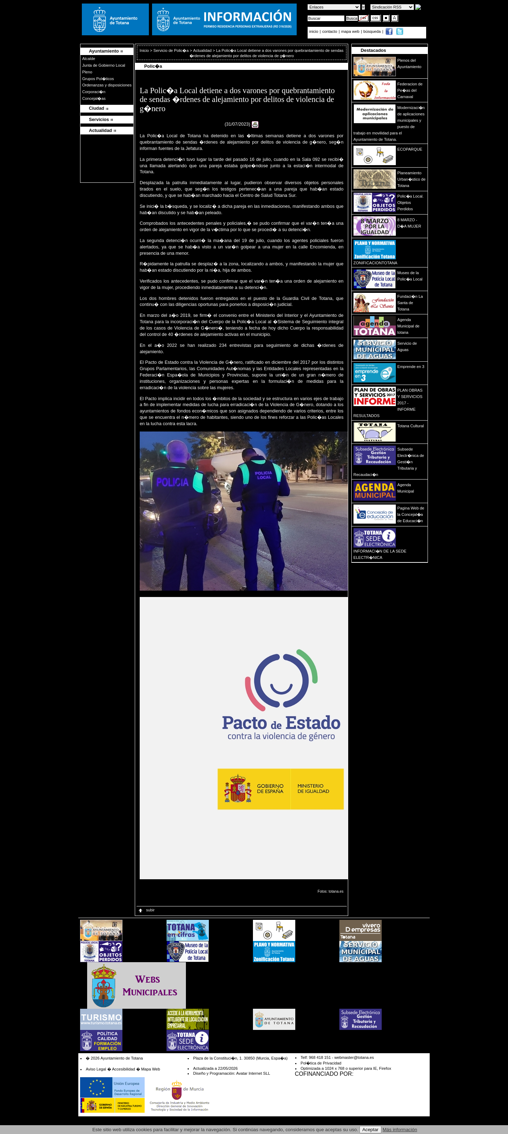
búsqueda (372, 31)
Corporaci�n (93, 92)
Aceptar (370, 1129)
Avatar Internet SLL (253, 1073)
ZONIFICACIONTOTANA (375, 263)
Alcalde (88, 58)
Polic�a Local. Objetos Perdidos (410, 202)
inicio (314, 31)
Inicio (145, 50)
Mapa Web (150, 1069)
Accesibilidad (123, 1069)
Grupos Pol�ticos (98, 79)
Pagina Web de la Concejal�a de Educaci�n (410, 514)
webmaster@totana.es (354, 1057)
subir (146, 910)
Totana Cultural (410, 426)
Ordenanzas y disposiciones (107, 85)
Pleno (87, 72)
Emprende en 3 (410, 366)
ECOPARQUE (409, 149)
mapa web (351, 31)
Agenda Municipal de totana (408, 326)
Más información (400, 1129)
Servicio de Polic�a (171, 50)
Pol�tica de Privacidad (321, 1063)
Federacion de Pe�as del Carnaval (410, 90)
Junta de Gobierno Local (103, 65)
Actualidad (202, 50)
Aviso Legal (96, 1069)
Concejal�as (93, 98)
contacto (329, 31)
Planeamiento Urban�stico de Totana (411, 179)
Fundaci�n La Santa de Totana (410, 302)
